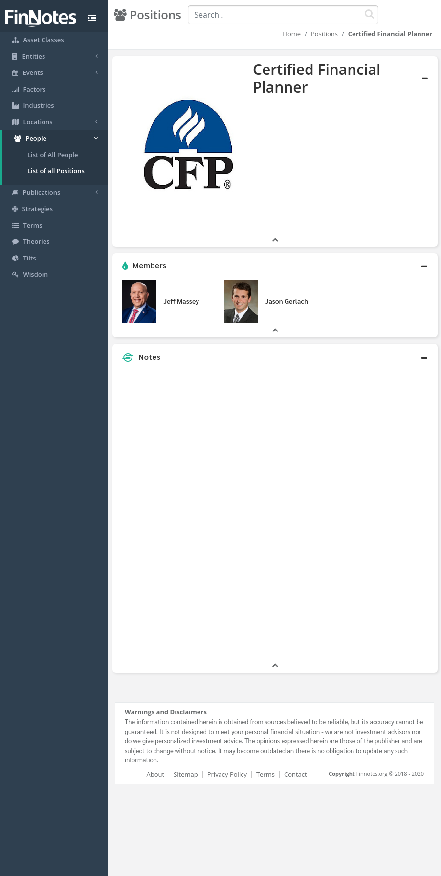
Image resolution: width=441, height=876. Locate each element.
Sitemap (186, 774)
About (156, 774)
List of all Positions (56, 170)
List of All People (52, 154)
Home (292, 33)
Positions (324, 33)
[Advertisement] (382, 514)
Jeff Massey (181, 300)
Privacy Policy (227, 774)
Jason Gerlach (286, 300)
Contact (295, 774)
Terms (265, 774)
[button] (275, 265)
